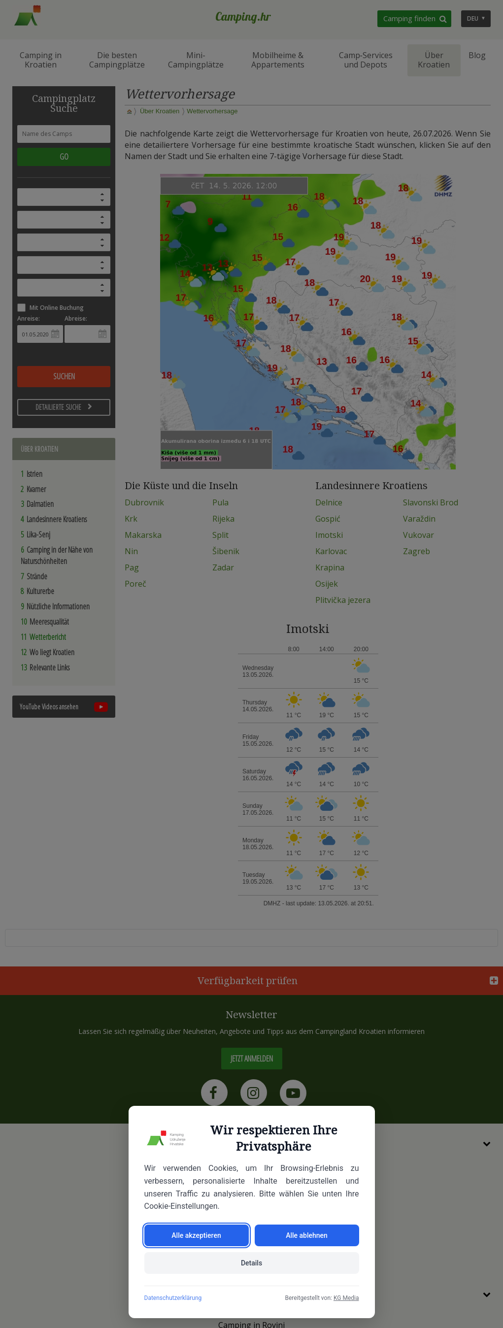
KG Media (346, 1298)
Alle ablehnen (307, 1235)
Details (251, 1263)
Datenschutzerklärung (173, 1298)
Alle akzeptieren (196, 1235)
